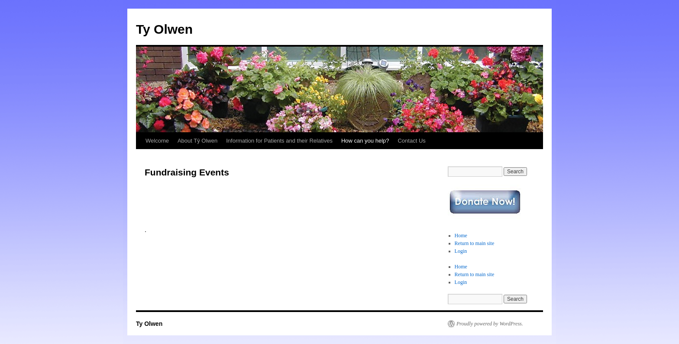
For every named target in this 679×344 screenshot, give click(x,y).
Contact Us (411, 140)
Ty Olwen (164, 29)
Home (461, 236)
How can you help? (365, 140)
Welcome (157, 140)
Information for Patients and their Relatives (279, 140)
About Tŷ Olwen (197, 140)
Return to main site (475, 243)
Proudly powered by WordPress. (489, 324)
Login (461, 251)
